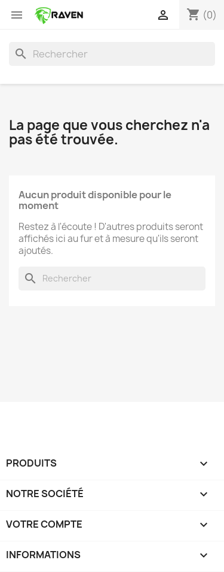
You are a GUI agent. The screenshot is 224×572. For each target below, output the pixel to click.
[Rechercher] (112, 54)
